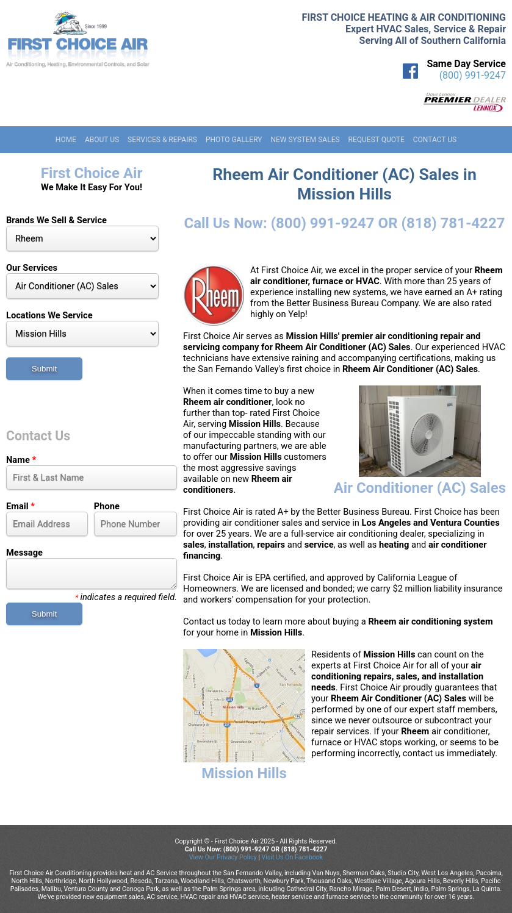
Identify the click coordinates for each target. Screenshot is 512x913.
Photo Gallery (234, 139)
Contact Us (434, 139)
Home (66, 139)
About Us (102, 139)
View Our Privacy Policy (223, 857)
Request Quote (376, 139)
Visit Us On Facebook (292, 857)
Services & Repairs (162, 139)
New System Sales (304, 139)
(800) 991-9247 (472, 75)
